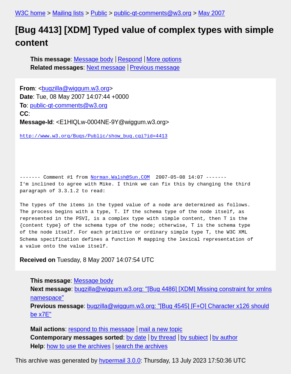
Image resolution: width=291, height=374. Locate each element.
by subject (194, 337)
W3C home (30, 13)
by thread (163, 337)
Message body (93, 59)
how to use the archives (79, 346)
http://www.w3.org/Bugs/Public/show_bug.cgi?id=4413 (93, 136)
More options (164, 59)
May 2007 (211, 13)
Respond (130, 59)
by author (225, 337)
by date (136, 337)
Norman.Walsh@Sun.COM (120, 177)
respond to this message (101, 329)
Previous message (155, 67)
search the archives (141, 346)
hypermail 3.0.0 (119, 360)
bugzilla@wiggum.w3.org (75, 88)
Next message (106, 67)
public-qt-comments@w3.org (152, 13)
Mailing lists (68, 13)
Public (99, 13)
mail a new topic (161, 329)
